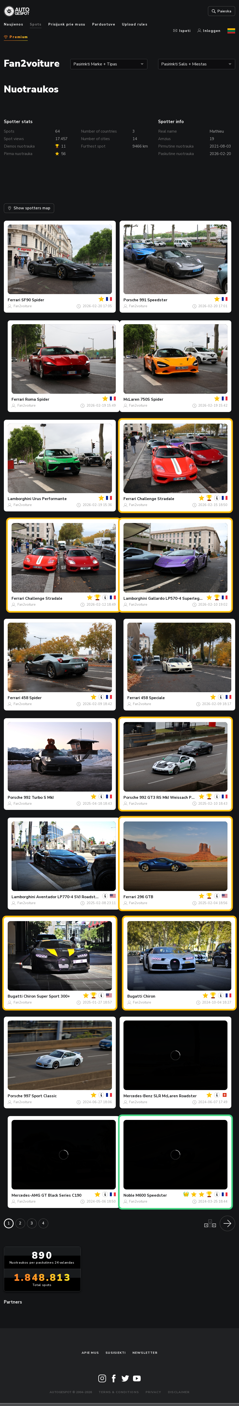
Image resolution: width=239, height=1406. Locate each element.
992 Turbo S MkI (39, 797)
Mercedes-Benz (137, 1096)
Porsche (130, 300)
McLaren (131, 399)
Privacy (153, 1392)
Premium (16, 37)
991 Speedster (153, 300)
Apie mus (90, 1353)
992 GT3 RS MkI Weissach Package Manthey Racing (187, 797)
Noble (129, 1195)
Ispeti (181, 31)
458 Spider (31, 697)
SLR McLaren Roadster (175, 1096)
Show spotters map (29, 208)
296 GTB (145, 896)
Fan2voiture (23, 306)
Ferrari (14, 300)
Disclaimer (178, 1392)
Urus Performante (49, 498)
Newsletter (144, 1353)
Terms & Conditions (119, 1392)
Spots (36, 24)
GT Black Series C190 (61, 1195)
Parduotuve (103, 24)
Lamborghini (19, 498)
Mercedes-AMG (26, 1195)
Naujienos (13, 24)
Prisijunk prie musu (66, 24)
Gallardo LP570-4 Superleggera (178, 598)
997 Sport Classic (40, 1096)
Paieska (221, 11)
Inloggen (209, 31)
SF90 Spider (32, 300)
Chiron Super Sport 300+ (47, 996)
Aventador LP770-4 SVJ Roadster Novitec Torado (82, 896)
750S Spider (151, 399)
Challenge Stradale (155, 498)
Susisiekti (116, 1353)
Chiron (149, 996)
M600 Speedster (151, 1195)
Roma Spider (37, 399)
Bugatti (15, 996)
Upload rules (134, 24)
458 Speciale (153, 697)
